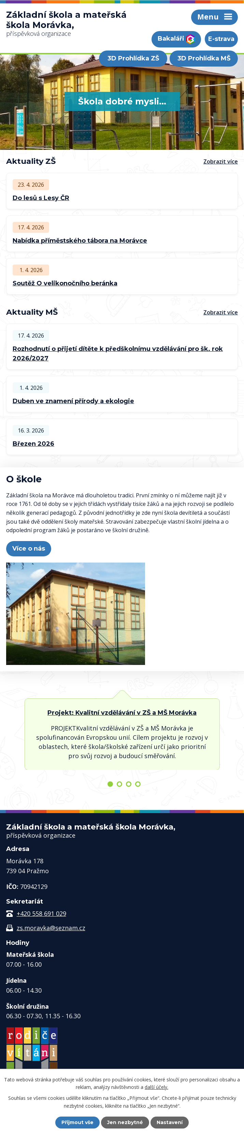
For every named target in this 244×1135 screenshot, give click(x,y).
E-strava (221, 39)
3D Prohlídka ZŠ (133, 58)
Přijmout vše (77, 1122)
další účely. (156, 1087)
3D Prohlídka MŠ (203, 58)
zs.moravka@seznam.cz (51, 928)
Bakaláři (176, 39)
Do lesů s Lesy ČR (41, 198)
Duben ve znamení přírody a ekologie (73, 401)
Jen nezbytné (125, 1122)
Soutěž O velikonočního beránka (65, 283)
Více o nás (28, 548)
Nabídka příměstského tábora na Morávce (80, 240)
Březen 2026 (33, 444)
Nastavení (170, 1122)
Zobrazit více (220, 161)
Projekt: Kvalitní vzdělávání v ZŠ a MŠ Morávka (122, 713)
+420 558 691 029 (41, 913)
